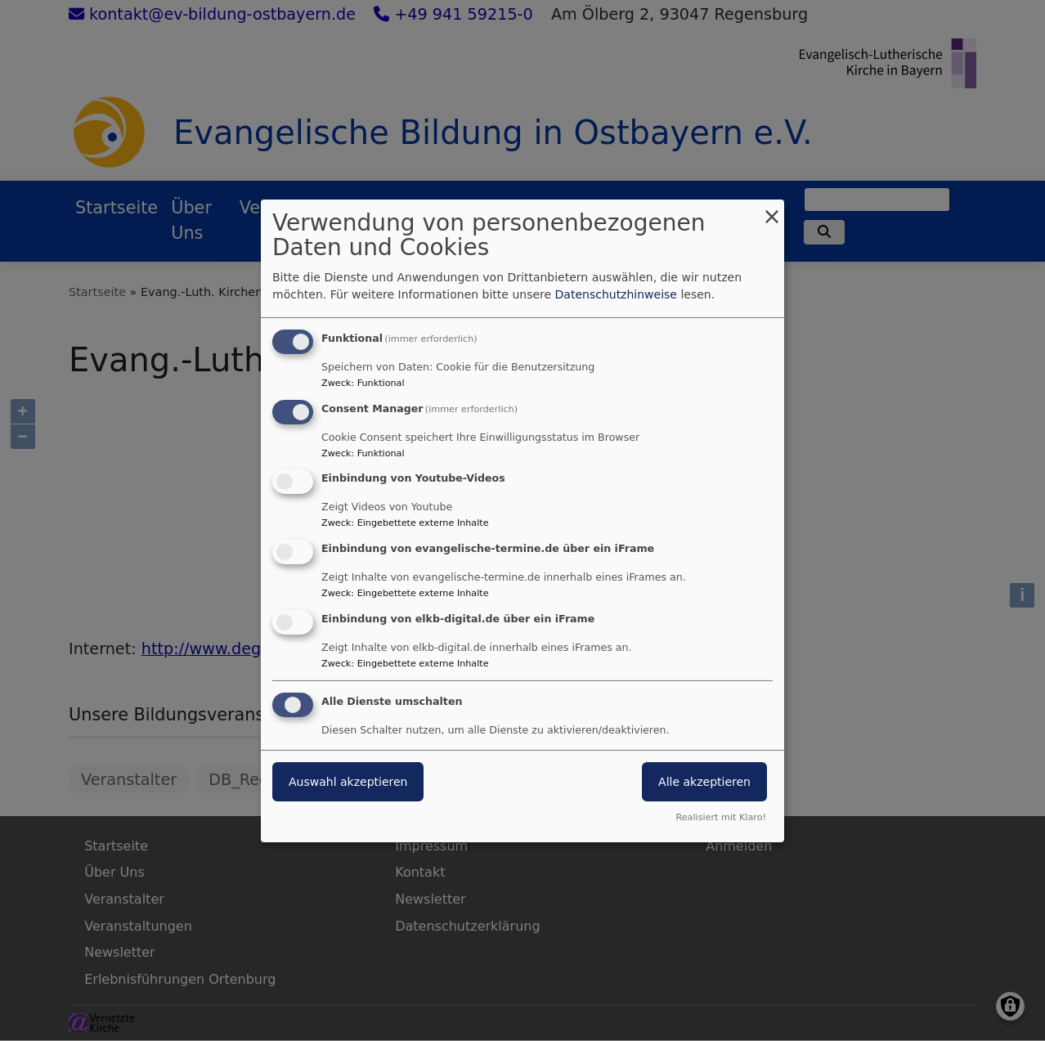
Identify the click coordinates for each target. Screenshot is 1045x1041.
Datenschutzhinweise (616, 294)
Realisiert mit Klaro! (720, 817)
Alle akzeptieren (704, 781)
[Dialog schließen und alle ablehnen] (772, 209)
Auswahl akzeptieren (348, 781)
